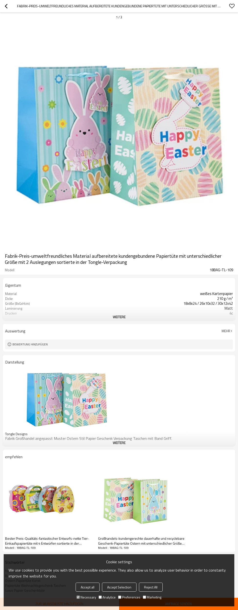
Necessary (86, 597)
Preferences (129, 597)
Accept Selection (119, 587)
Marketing (152, 597)
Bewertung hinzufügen (30, 344)
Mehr (226, 330)
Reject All (151, 587)
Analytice (107, 597)
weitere (119, 316)
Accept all (87, 587)
